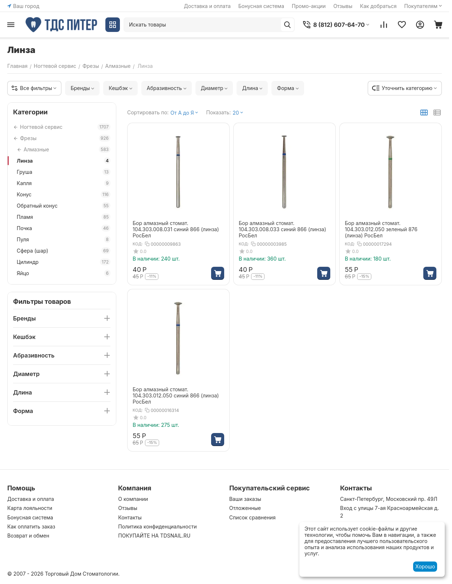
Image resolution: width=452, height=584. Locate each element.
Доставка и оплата (207, 6)
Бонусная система (261, 6)
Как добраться (378, 6)
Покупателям (423, 6)
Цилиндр (63, 261)
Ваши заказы (245, 499)
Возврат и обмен (28, 535)
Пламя (63, 216)
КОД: (138, 243)
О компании (133, 499)
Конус (63, 194)
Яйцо (63, 273)
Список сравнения (252, 517)
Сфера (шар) (63, 250)
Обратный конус (63, 205)
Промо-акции (309, 6)
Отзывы (342, 6)
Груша (63, 171)
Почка (63, 228)
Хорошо (425, 566)
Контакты (129, 517)
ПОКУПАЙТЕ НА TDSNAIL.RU (154, 535)
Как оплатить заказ (31, 526)
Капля (63, 183)
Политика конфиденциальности (157, 526)
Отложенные (245, 508)
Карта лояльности (29, 508)
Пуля (63, 239)
